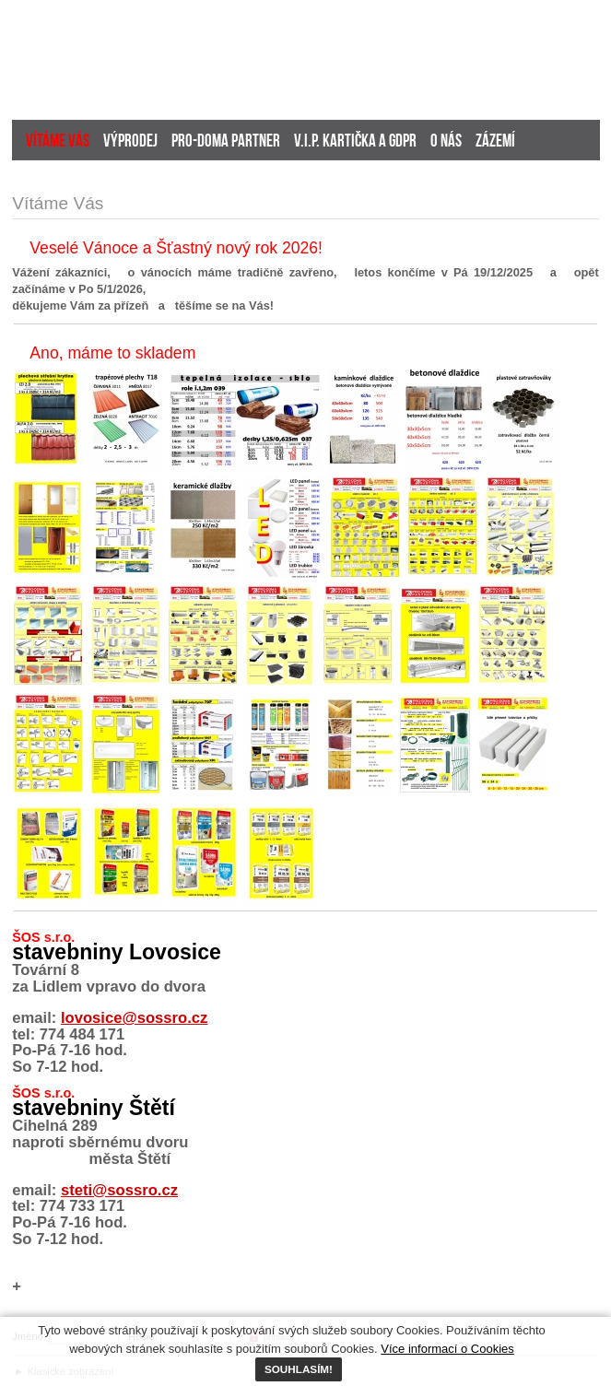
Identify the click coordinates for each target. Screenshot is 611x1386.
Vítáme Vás (57, 142)
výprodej (130, 142)
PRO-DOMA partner (225, 142)
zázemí (495, 142)
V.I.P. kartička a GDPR (355, 142)
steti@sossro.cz (119, 1190)
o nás (446, 142)
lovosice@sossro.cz (134, 1018)
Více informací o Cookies (447, 1349)
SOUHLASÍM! (298, 1369)
